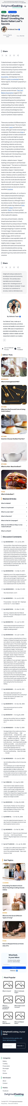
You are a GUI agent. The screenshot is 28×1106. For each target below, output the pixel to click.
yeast (11, 127)
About (4, 1081)
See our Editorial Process (7, 348)
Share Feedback (18, 348)
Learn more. (23, 2)
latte (22, 205)
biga (21, 132)
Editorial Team (14, 29)
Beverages (4, 379)
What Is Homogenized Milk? (10, 381)
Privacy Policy (4, 1103)
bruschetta (4, 77)
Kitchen (3, 407)
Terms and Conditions (13, 1103)
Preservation (6, 1066)
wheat (11, 208)
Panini (10, 210)
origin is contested (13, 79)
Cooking (6, 883)
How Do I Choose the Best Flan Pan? (13, 439)
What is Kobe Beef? (7, 494)
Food (3, 491)
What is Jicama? (7, 991)
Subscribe (14, 967)
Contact (5, 1083)
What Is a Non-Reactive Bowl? (11, 466)
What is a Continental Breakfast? (6, 1007)
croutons (10, 189)
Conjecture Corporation (16, 1101)
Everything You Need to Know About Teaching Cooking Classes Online (13, 888)
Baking (5, 913)
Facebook (5, 1091)
